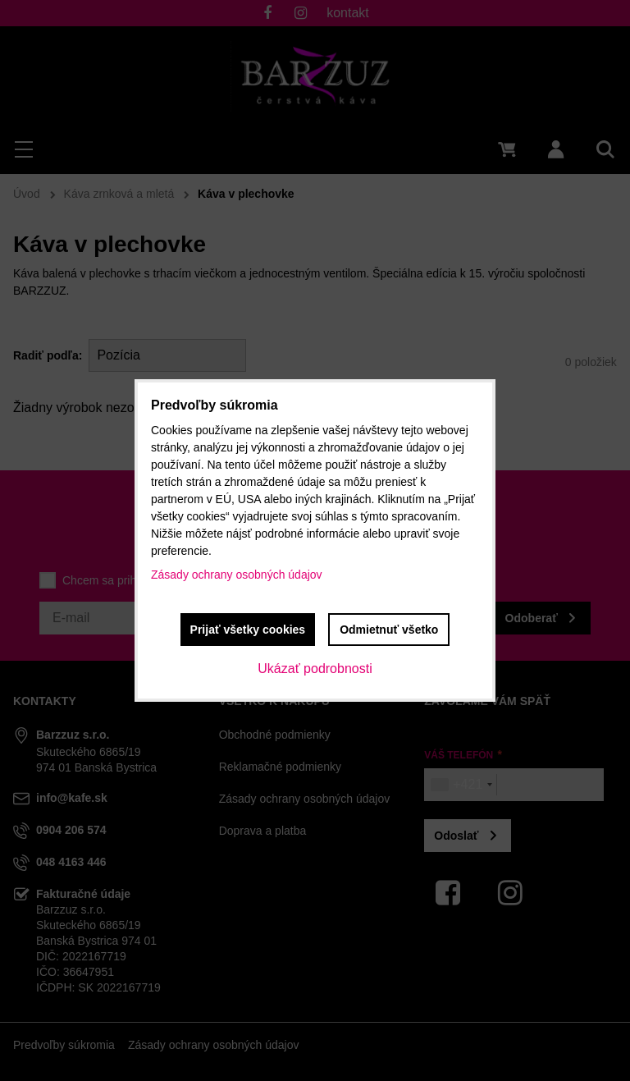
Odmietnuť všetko (389, 629)
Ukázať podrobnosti (315, 669)
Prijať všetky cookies (248, 629)
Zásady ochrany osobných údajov (236, 574)
